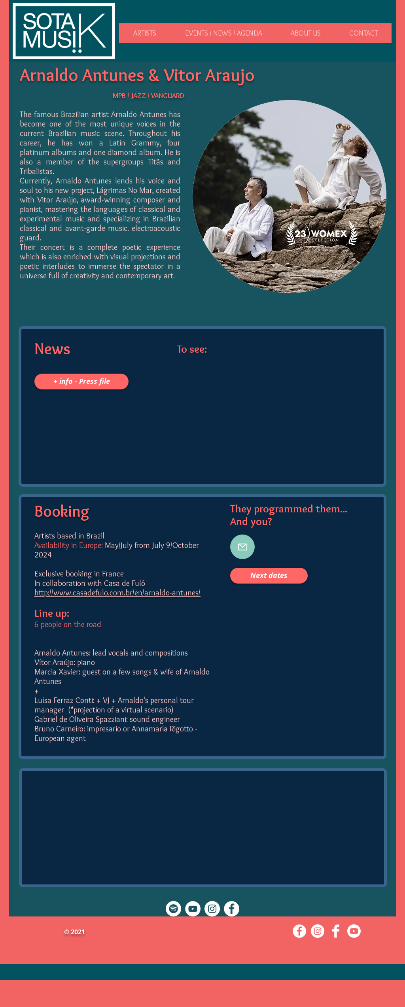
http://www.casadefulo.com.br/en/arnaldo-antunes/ (117, 592)
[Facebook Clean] (336, 931)
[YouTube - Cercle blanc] (193, 908)
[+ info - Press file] (81, 381)
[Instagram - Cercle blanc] (212, 908)
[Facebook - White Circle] (231, 908)
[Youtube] (354, 931)
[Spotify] (173, 908)
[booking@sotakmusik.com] (242, 547)
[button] (144, 33)
